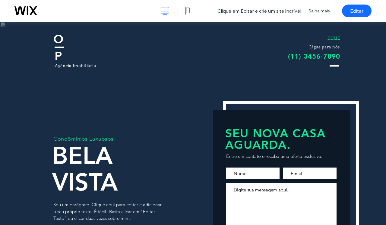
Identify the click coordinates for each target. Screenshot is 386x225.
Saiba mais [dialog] (319, 11)
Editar (356, 11)
